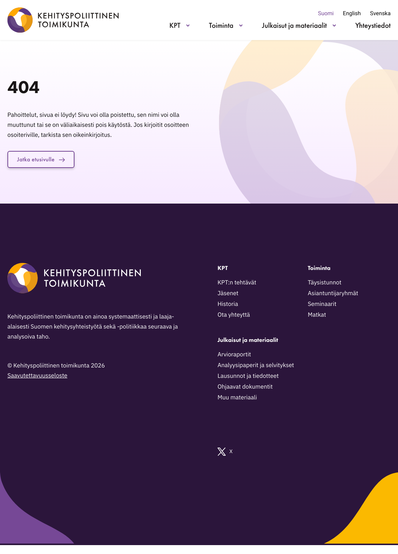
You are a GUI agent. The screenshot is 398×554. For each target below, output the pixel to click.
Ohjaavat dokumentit (245, 388)
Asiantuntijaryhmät (333, 295)
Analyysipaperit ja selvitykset (256, 366)
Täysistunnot (325, 284)
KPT (174, 25)
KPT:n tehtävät (237, 284)
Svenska (380, 13)
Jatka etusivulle (45, 160)
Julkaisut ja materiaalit (294, 25)
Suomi (326, 13)
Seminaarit (322, 305)
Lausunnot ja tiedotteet (248, 377)
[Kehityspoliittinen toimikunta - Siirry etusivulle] (63, 20)
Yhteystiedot (373, 25)
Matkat (317, 316)
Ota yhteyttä (234, 316)
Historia (228, 305)
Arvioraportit (234, 356)
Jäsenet (228, 295)
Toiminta (221, 25)
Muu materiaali (237, 399)
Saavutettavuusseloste (37, 377)
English (352, 13)
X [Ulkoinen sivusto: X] (225, 453)
